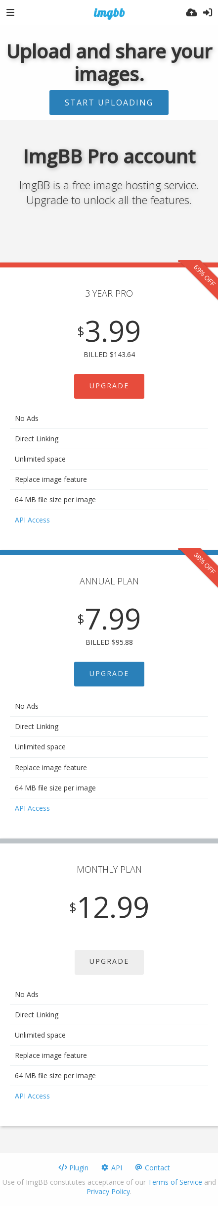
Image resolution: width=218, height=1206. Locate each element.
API (111, 1167)
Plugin (73, 1167)
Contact (152, 1167)
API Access (32, 519)
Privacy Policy (108, 1191)
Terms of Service (175, 1182)
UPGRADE (109, 385)
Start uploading (109, 102)
